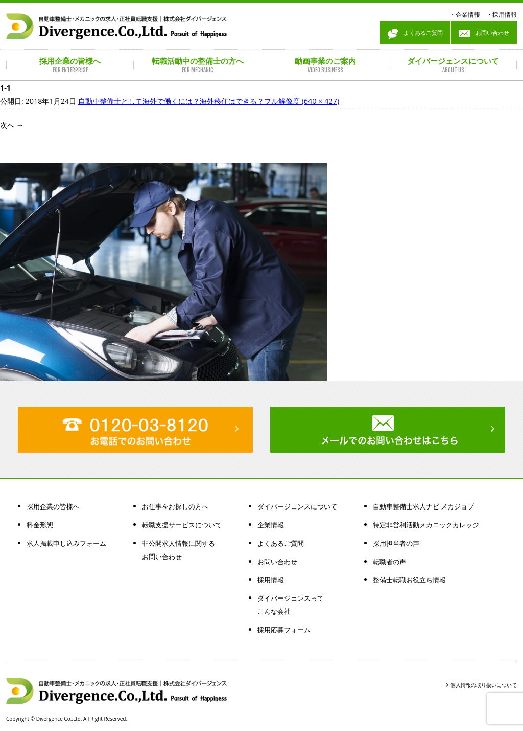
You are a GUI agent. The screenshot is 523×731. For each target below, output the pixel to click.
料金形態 (40, 524)
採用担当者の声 (396, 543)
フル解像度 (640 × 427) (301, 101)
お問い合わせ (484, 34)
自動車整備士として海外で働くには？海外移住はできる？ (171, 101)
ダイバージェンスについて (297, 506)
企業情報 (468, 14)
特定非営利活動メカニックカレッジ (426, 524)
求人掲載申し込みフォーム (66, 543)
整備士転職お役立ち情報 (409, 579)
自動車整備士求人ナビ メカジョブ (423, 506)
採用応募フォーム (284, 629)
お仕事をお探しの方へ (175, 506)
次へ (11, 125)
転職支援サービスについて (182, 524)
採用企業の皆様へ (53, 506)
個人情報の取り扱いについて (483, 685)
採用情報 (504, 14)
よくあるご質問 (415, 34)
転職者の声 (389, 561)
